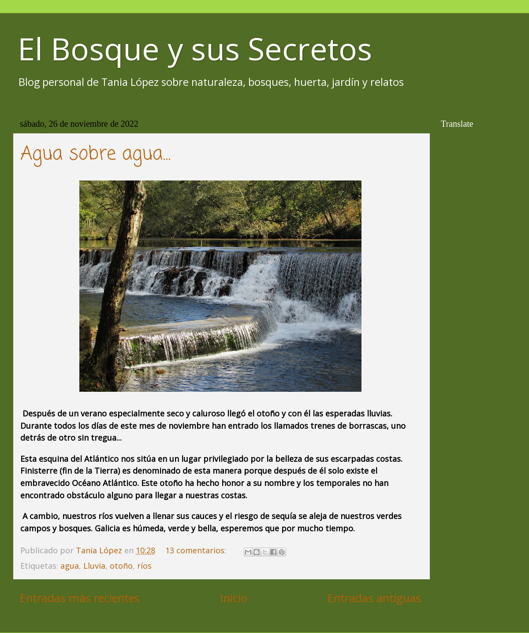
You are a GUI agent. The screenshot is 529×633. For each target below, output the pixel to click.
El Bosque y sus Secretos (195, 48)
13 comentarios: (196, 550)
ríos (144, 565)
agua (69, 565)
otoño (121, 565)
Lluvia (94, 565)
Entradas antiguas (374, 597)
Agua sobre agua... (95, 154)
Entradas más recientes (80, 597)
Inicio (233, 597)
